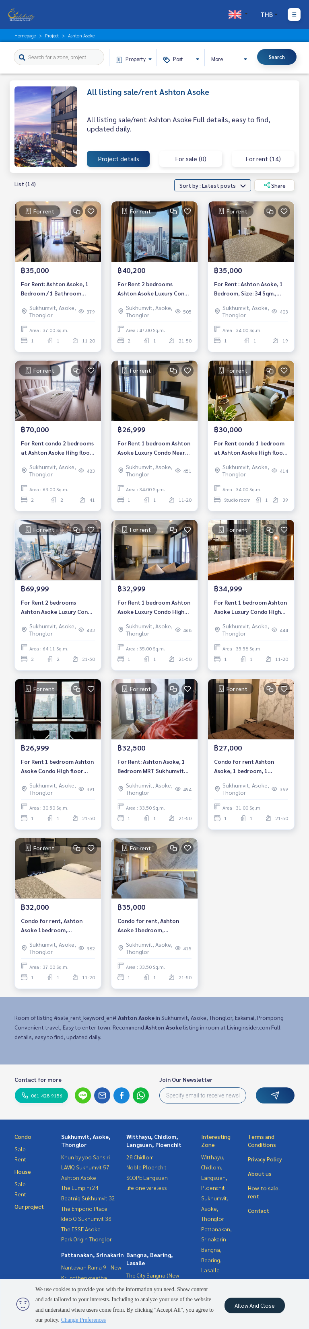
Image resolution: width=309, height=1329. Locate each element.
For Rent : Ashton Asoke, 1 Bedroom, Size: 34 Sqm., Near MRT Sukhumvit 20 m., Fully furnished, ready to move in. (250, 288)
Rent (20, 1159)
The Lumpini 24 (80, 1187)
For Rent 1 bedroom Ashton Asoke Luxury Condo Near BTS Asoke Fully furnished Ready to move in (153, 448)
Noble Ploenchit (146, 1167)
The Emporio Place (84, 1208)
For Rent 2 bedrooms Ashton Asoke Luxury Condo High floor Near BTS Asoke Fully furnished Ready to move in (154, 288)
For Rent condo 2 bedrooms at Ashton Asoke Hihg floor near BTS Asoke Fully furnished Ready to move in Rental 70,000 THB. (57, 448)
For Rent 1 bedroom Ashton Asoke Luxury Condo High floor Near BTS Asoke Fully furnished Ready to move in (153, 607)
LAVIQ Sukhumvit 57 (85, 1167)
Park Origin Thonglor (86, 1239)
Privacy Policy (265, 1159)
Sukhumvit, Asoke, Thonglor (215, 1208)
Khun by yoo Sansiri (85, 1157)
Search (277, 56)
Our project (29, 1206)
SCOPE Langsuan (147, 1177)
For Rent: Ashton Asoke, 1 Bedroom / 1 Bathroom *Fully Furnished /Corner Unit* (55, 288)
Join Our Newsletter (185, 1079)
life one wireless (146, 1187)
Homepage (25, 35)
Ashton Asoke (78, 1177)
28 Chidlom (140, 1157)
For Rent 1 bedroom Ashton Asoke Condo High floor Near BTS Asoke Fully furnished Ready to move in (57, 766)
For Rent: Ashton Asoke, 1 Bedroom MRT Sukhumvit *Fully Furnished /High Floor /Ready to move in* (154, 766)
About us (260, 1173)
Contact (258, 1210)
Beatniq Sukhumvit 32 (88, 1198)
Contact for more (38, 1079)
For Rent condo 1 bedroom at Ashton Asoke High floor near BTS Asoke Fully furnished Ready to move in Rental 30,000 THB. (250, 448)
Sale (20, 1149)
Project (52, 35)
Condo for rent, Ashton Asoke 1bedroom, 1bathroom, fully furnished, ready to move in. (57, 925)
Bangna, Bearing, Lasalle (211, 1260)
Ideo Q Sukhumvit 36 (86, 1218)
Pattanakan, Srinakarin (92, 1254)
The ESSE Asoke (81, 1229)
